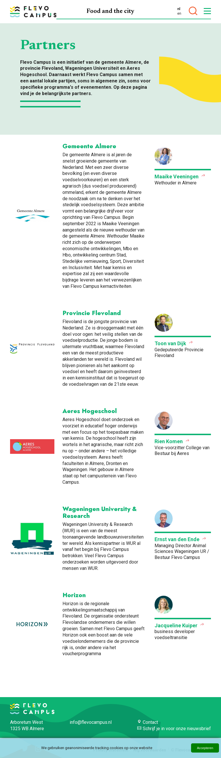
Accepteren (205, 748)
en (179, 13)
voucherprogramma (81, 653)
